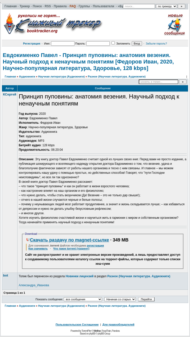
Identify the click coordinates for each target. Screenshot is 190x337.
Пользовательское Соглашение (77, 324)
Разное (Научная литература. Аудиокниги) (117, 76)
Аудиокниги (27, 76)
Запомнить (121, 43)
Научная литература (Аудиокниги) (61, 76)
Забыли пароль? (156, 43)
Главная (10, 76)
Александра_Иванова (34, 285)
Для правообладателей (118, 324)
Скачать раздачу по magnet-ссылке (67, 240)
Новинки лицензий (80, 276)
